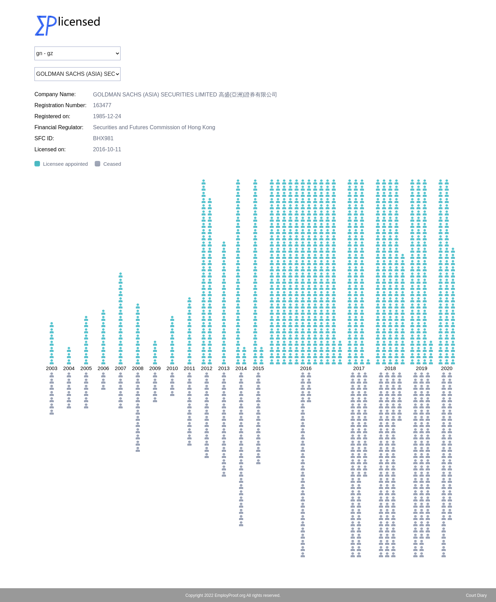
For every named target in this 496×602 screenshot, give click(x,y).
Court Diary (476, 595)
